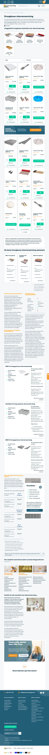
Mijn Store (8, 2)
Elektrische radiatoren (38, 577)
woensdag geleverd (10, 92)
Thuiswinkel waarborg (29, 752)
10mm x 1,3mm (36, 152)
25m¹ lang (7, 215)
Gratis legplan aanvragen (10, 726)
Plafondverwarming (37, 581)
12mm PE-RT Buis (38, 107)
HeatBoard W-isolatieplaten (9, 108)
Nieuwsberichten (21, 701)
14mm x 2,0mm (36, 78)
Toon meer (25, 232)
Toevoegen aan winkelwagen (12, 86)
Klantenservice (7, 701)
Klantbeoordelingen (22, 709)
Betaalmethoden (15, 752)
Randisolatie (8, 213)
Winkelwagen (43, 2)
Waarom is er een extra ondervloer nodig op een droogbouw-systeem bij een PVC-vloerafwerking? (22, 554)
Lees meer (8, 25)
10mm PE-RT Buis (38, 150)
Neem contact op (13, 655)
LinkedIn (43, 693)
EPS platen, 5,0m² (8, 153)
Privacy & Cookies (29, 748)
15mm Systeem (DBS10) (9, 151)
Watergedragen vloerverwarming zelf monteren (36, 702)
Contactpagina (7, 700)
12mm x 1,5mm (36, 109)
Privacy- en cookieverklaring (8, 742)
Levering (20, 703)
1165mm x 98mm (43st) (23, 153)
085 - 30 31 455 (12, 2)
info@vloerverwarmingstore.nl (28, 692)
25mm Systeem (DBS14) (9, 77)
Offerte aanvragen (43, 6)
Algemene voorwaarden (21, 748)
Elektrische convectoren (38, 578)
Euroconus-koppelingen (22, 214)
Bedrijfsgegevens (8, 706)
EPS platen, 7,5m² (8, 79)
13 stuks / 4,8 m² (8, 110)
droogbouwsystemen (11, 22)
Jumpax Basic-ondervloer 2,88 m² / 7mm (38, 182)
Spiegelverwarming (37, 583)
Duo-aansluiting (22, 110)
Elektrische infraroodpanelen (39, 580)
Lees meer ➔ (12, 280)
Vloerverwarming (21, 700)
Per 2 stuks (21, 216)
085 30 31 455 (10, 692)
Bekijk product (24, 89)
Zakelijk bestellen (8, 703)
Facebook (41, 693)
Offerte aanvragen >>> (34, 510)
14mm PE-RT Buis (38, 76)
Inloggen (6, 709)
